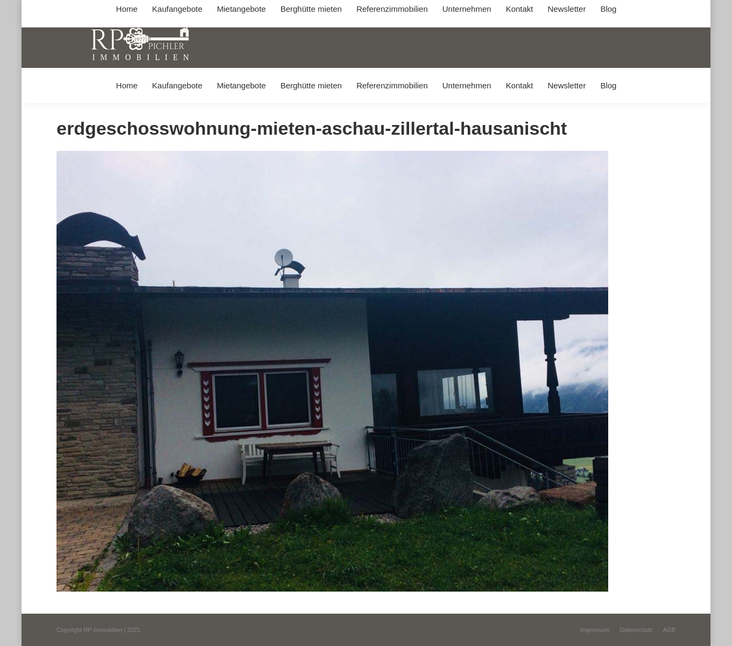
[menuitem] (126, 85)
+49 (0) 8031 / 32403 (226, 10)
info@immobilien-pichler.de (312, 10)
